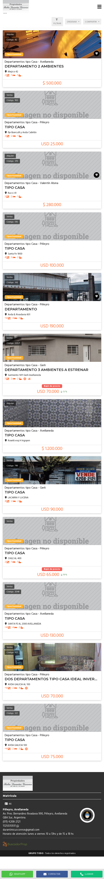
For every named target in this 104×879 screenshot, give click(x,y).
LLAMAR (86, 874)
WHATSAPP (17, 874)
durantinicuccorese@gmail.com (21, 830)
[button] (99, 6)
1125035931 (11, 826)
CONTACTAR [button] (52, 874)
